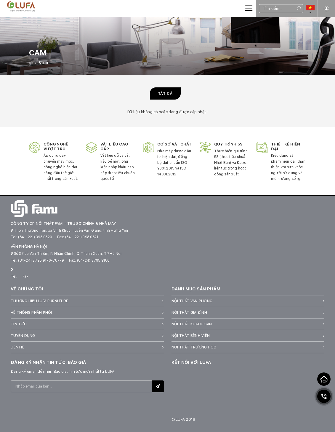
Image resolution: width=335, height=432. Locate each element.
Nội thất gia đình (189, 313)
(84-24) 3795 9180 (93, 260)
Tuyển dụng (23, 336)
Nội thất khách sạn (191, 324)
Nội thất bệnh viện (190, 336)
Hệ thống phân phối (31, 313)
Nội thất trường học (194, 347)
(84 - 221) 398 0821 (81, 237)
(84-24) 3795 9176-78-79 (41, 260)
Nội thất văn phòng (192, 301)
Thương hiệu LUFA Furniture (39, 301)
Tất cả (165, 93)
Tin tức (19, 324)
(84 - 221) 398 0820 (35, 237)
